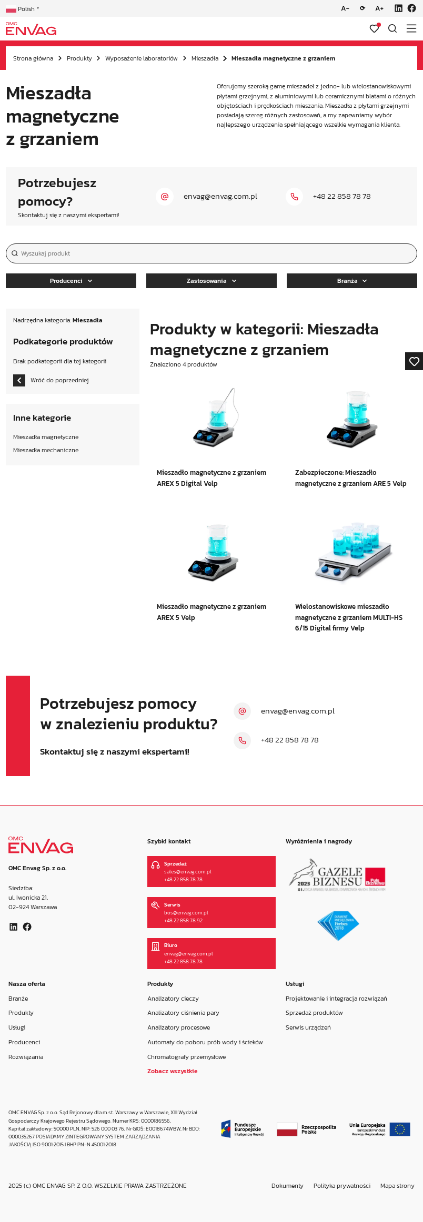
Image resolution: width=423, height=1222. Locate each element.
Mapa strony (397, 1185)
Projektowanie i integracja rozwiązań (336, 998)
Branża (352, 281)
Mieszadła (205, 58)
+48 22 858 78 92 (183, 920)
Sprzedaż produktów (314, 1013)
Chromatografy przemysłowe (186, 1057)
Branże (18, 998)
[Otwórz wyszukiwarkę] (392, 28)
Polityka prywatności (342, 1185)
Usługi (16, 1027)
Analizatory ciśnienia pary (183, 1013)
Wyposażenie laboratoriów (141, 58)
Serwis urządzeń (308, 1027)
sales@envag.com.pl (188, 871)
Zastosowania (211, 281)
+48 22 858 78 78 (342, 196)
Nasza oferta (26, 984)
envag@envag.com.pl (220, 196)
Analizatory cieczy (173, 998)
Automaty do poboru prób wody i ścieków (205, 1042)
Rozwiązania (25, 1057)
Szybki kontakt (168, 841)
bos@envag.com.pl (186, 913)
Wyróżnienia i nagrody (319, 841)
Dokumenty (287, 1185)
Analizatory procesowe (178, 1027)
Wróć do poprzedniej (51, 380)
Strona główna (33, 58)
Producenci (71, 281)
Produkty (79, 58)
